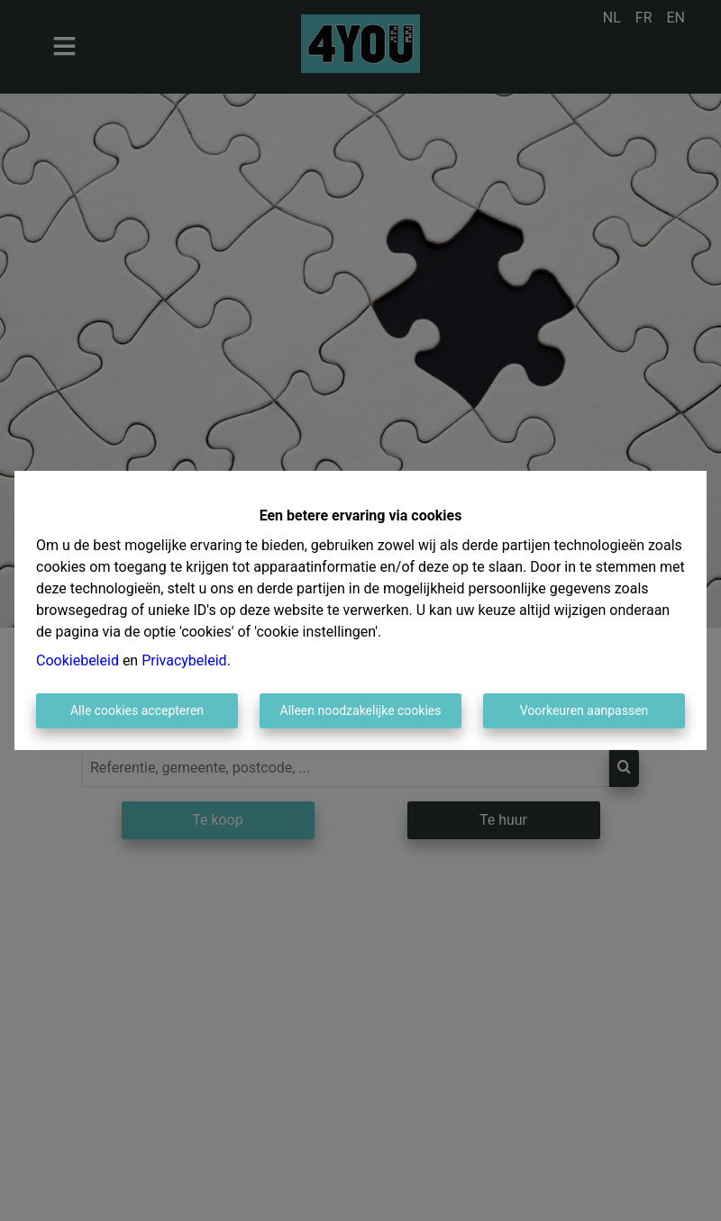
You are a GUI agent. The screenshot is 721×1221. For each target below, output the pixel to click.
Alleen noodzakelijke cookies (361, 710)
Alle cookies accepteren (137, 710)
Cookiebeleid (77, 660)
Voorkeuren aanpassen (584, 710)
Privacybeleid (183, 660)
